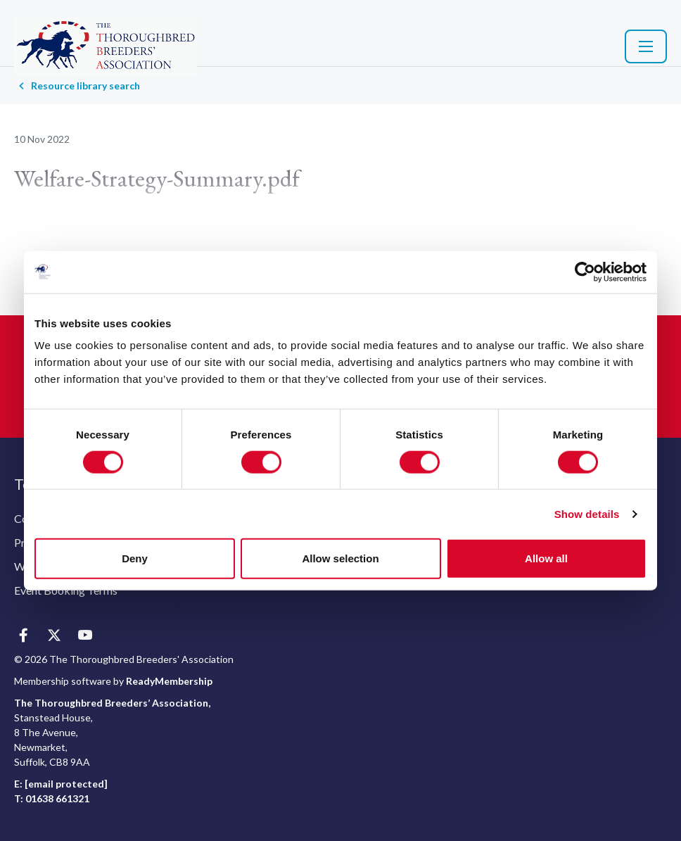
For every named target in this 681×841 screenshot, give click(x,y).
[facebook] (23, 636)
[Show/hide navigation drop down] (646, 46)
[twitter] (54, 636)
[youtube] (85, 636)
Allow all (546, 558)
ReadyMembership (169, 681)
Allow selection (340, 558)
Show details (587, 513)
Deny (135, 558)
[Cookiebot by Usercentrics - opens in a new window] (585, 271)
